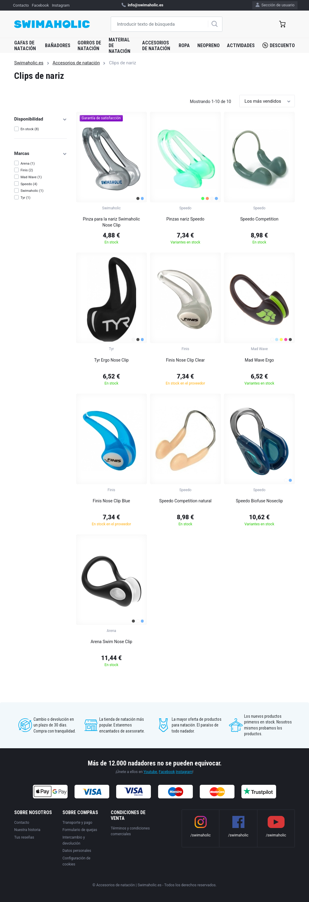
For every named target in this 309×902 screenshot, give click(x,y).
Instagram (61, 5)
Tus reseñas (24, 837)
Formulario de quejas (79, 830)
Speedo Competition (259, 219)
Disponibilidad (40, 119)
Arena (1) (28, 163)
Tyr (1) (25, 197)
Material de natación (119, 45)
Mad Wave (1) (31, 177)
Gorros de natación (89, 45)
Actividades (241, 45)
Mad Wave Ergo (259, 360)
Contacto (21, 5)
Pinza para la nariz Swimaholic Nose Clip (111, 222)
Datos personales (76, 851)
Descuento (278, 45)
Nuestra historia (27, 830)
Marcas (40, 153)
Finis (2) (27, 170)
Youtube (150, 772)
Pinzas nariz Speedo (185, 219)
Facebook (40, 5)
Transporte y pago (77, 822)
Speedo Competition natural (185, 500)
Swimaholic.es (28, 63)
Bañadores (57, 45)
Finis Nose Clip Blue (111, 500)
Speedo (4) (29, 184)
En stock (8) (30, 129)
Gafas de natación (25, 45)
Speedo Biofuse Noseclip (259, 500)
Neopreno (208, 45)
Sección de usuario (275, 5)
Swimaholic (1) (32, 190)
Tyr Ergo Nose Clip (111, 360)
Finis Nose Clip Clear (185, 360)
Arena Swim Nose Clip (111, 641)
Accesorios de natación (156, 45)
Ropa (184, 45)
